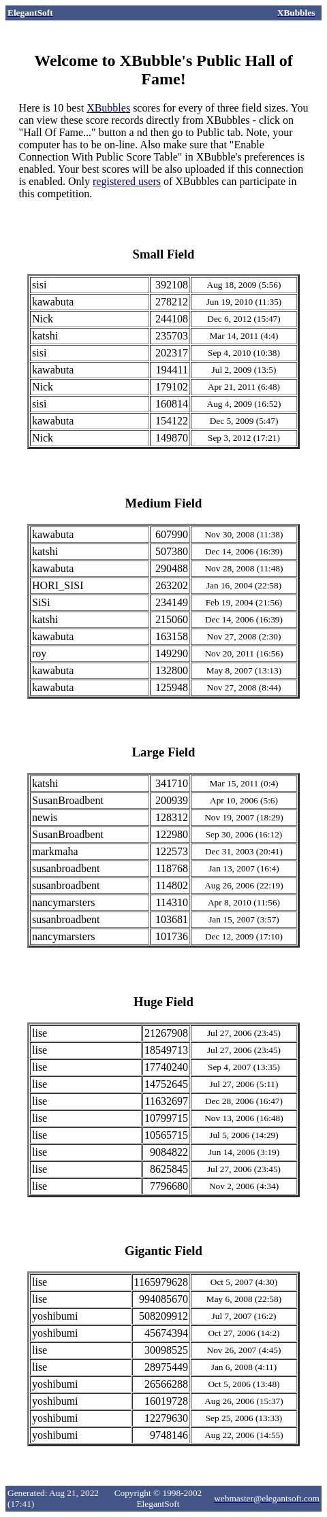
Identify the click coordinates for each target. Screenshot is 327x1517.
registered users (127, 181)
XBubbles (108, 108)
